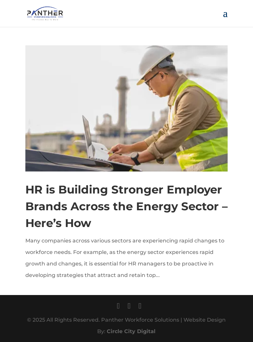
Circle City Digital (131, 331)
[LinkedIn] (139, 305)
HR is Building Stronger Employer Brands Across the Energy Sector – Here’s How (126, 206)
